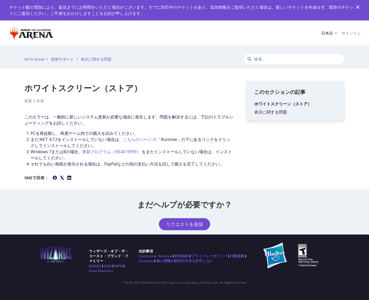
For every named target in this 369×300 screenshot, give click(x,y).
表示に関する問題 (96, 59)
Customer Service (155, 256)
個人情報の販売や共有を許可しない (184, 261)
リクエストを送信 (184, 224)
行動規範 (237, 256)
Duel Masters (101, 271)
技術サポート (62, 59)
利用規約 (182, 256)
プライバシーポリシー (209, 256)
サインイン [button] (351, 33)
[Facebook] (55, 178)
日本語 (329, 33)
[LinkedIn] (69, 178)
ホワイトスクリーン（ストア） (283, 104)
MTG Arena (34, 59)
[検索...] (294, 59)
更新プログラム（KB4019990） (112, 151)
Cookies (146, 261)
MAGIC (95, 266)
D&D (108, 266)
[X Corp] (62, 178)
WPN (118, 266)
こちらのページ (140, 139)
